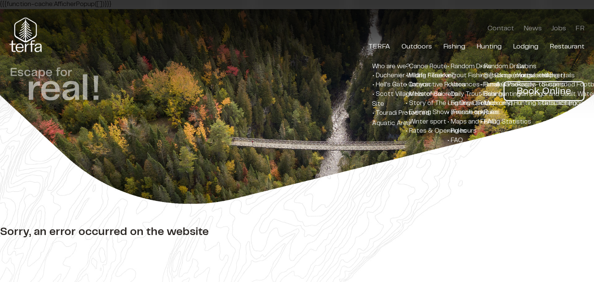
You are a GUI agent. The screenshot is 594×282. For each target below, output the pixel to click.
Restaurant (567, 46)
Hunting (489, 46)
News (533, 28)
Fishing (454, 46)
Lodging (525, 46)
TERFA (379, 46)
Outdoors (417, 46)
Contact (501, 28)
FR (580, 28)
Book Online (544, 91)
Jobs (558, 28)
